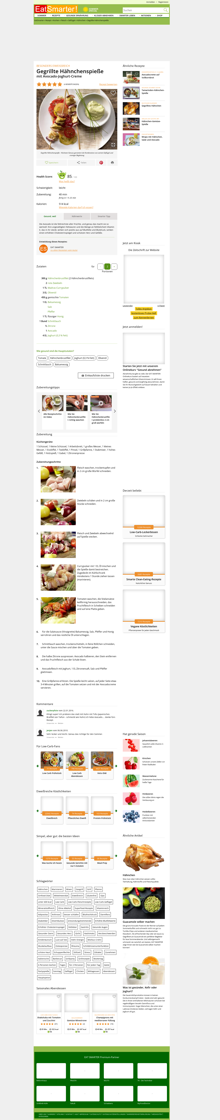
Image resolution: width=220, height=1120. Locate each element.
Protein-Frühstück (102, 917)
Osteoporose (61, 1045)
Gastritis (85, 1026)
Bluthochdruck (90, 1013)
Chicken (80, 1070)
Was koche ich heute (52, 962)
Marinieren (57, 988)
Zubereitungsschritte (48, 461)
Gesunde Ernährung (77, 15)
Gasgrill (79, 988)
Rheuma (75, 1045)
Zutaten (41, 266)
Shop (159, 15)
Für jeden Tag (93, 1064)
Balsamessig (54, 302)
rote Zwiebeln (55, 283)
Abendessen (109, 1070)
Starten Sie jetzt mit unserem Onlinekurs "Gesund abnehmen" (144, 352)
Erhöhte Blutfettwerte (105, 1019)
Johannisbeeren (149, 740)
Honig (60, 316)
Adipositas (43, 1013)
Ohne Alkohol (64, 1007)
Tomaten (64, 297)
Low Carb (59, 1000)
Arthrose (56, 1013)
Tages (62, 1064)
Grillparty (70, 1057)
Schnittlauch (54, 321)
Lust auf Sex (61, 1038)
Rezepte (56, 15)
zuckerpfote (52, 809)
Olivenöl (52, 292)
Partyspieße (43, 1070)
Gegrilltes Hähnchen (151, 105)
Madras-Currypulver (58, 287)
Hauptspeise (44, 1076)
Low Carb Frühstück (51, 872)
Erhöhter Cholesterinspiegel (51, 1026)
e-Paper (161, 305)
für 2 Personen (76, 1064)
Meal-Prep (102, 962)
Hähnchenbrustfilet (58, 278)
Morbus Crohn (94, 1038)
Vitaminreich (103, 1007)
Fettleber (72, 1026)
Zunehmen (110, 1051)
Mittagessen (93, 1070)
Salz (50, 306)
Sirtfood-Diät (44, 994)
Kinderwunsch (45, 1038)
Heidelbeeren (148, 811)
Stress (87, 1051)
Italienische (43, 1057)
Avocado (52, 330)
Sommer (41, 15)
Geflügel (69, 1070)
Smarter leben (127, 15)
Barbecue (57, 1057)
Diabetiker (43, 1019)
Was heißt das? (67, 181)
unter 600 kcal (44, 1000)
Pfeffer (51, 311)
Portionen (107, 271)
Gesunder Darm (45, 1032)
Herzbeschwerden (106, 1032)
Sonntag (57, 1070)
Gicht (77, 1032)
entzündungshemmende (79, 1019)
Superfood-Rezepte (84, 1007)
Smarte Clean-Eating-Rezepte (143, 579)
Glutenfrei (91, 994)
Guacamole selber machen (139, 921)
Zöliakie (97, 1051)
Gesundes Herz (64, 1032)
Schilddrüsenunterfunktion (96, 1045)
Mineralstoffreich (46, 1007)
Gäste (106, 1064)
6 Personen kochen (47, 1064)
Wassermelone (149, 776)
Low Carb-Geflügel (103, 1000)
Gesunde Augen (100, 1026)
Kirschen (146, 758)
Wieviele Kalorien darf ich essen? (76, 207)
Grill (89, 988)
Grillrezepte (84, 1057)
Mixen (69, 988)
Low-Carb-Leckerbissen (144, 532)
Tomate (42, 358)
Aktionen (146, 15)
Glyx (102, 994)
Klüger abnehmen (104, 15)
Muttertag (98, 1057)
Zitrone (51, 325)
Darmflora (105, 1013)
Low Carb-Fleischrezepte (79, 1000)
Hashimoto (89, 1032)
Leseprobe (128, 305)
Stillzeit (77, 1051)
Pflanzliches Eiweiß (77, 917)
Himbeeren (147, 794)
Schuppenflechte (62, 1051)
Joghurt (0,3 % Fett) (58, 335)
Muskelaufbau (45, 1045)
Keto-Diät (102, 872)
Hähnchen (43, 988)
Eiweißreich (51, 917)
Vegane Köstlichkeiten (144, 626)
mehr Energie (77, 1038)
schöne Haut (44, 1051)
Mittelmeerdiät (61, 994)
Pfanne (98, 988)
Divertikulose (58, 1019)
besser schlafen (71, 1013)
